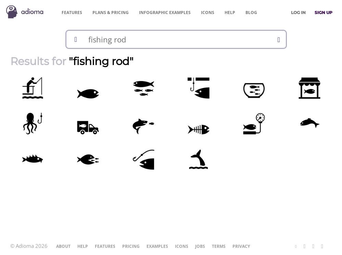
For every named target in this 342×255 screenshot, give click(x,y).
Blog (251, 12)
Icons (207, 12)
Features (72, 12)
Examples (165, 12)
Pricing (110, 12)
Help (230, 12)
